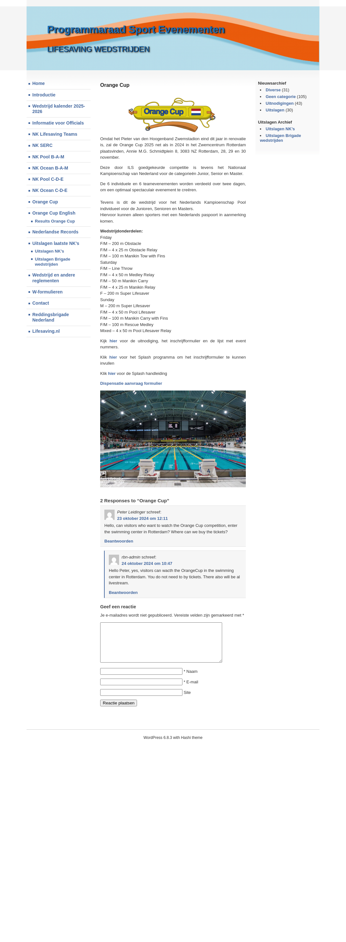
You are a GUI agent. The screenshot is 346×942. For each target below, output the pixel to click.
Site (187, 700)
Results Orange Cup (55, 221)
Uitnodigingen (280, 103)
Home (38, 83)
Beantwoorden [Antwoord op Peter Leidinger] (118, 541)
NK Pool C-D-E (47, 179)
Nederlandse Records (55, 231)
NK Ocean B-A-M (50, 168)
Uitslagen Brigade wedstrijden (52, 262)
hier (113, 340)
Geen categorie (281, 96)
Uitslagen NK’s (49, 251)
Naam (191, 679)
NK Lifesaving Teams (54, 134)
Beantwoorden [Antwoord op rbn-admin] (123, 592)
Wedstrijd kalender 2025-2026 (58, 108)
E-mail (192, 689)
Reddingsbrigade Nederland (50, 317)
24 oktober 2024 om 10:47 (147, 563)
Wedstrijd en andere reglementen (53, 277)
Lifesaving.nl (46, 331)
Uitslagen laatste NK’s (55, 243)
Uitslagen (275, 110)
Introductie (43, 94)
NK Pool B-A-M (48, 156)
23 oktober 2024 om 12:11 (142, 518)
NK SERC (42, 145)
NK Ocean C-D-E (50, 190)
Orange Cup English (54, 213)
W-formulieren (47, 291)
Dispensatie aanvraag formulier (131, 383)
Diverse (273, 89)
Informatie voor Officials (58, 122)
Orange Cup (45, 201)
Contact (40, 303)
